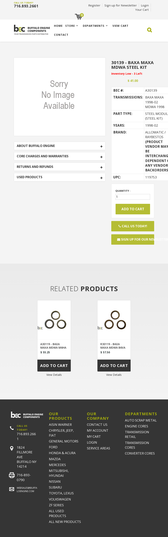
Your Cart (142, 10)
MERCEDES (57, 465)
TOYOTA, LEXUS (61, 493)
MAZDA (55, 459)
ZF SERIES (56, 505)
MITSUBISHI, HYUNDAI (59, 473)
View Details (54, 375)
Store (70, 26)
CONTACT (61, 35)
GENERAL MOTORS (63, 441)
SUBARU (55, 487)
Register (94, 5)
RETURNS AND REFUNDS (35, 167)
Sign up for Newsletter (120, 5)
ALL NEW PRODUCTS (65, 521)
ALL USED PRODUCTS (57, 513)
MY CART (94, 436)
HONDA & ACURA (62, 453)
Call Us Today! (132, 226)
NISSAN (55, 481)
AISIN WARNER (60, 424)
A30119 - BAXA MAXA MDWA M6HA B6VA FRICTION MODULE (53, 349)
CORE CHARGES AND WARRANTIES (42, 156)
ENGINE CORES (136, 426)
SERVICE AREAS (98, 448)
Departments (93, 26)
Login (145, 5)
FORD (53, 447)
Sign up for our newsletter (135, 239)
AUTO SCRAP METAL (141, 420)
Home (58, 26)
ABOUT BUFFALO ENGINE (36, 146)
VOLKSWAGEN (60, 499)
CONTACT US (97, 424)
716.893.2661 (26, 6)
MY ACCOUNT (97, 430)
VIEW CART (120, 26)
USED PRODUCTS (29, 177)
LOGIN (92, 442)
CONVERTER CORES (140, 453)
